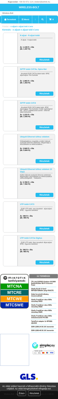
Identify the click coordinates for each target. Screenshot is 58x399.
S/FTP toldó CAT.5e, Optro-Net (33, 69)
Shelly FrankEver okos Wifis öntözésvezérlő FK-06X (41, 316)
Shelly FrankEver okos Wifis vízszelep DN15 (41, 300)
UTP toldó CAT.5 (27, 204)
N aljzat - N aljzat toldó (30, 35)
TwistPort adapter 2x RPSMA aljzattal (41, 322)
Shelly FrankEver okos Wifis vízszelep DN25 (41, 311)
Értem (22, 393)
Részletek (34, 393)
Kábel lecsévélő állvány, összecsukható (40, 295)
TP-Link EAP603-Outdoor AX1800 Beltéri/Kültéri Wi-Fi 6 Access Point (43, 283)
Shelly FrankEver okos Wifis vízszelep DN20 (41, 306)
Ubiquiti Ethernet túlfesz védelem (34, 137)
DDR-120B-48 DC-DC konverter (42, 330)
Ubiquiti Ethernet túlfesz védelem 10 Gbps (36, 170)
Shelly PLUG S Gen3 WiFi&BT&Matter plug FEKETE (42, 289)
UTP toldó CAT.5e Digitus (31, 238)
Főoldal (5, 26)
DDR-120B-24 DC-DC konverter (42, 327)
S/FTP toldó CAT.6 (28, 103)
